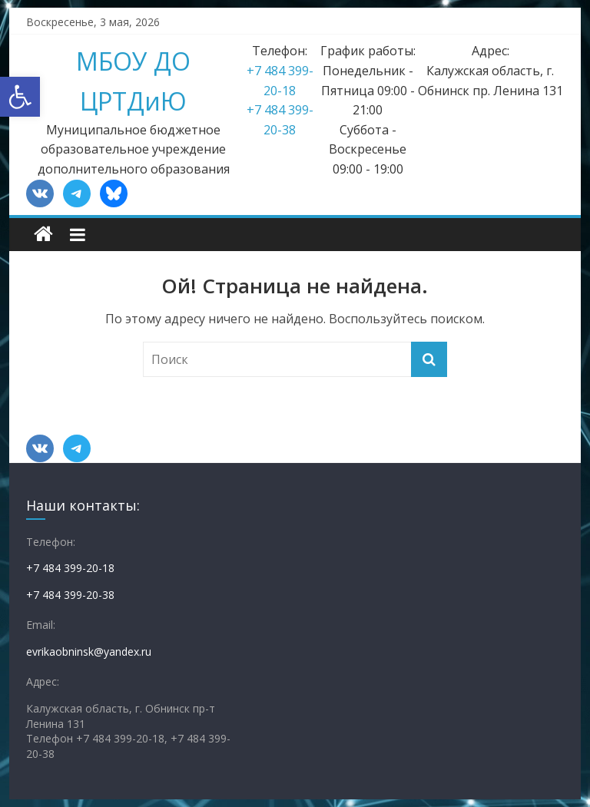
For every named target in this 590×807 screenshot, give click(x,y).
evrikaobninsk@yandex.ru (88, 651)
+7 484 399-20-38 (70, 594)
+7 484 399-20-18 (70, 568)
